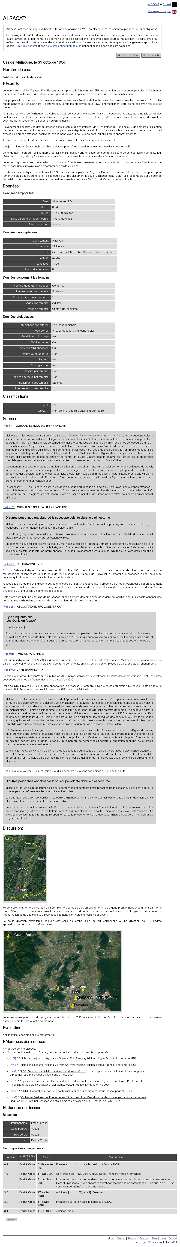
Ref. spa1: (10, 607)
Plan (154, 1238)
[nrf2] (13, 1065)
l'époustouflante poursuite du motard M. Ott (94, 436)
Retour (132, 1238)
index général (28, 46)
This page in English (162, 11)
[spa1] (13, 1081)
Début (121, 1238)
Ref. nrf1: (9, 426)
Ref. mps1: (10, 654)
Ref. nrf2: (9, 507)
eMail (111, 1238)
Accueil (167, 4)
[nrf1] (13, 1058)
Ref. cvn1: (9, 564)
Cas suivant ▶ (151, 55)
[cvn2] (13, 1097)
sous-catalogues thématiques (63, 46)
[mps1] (14, 1091)
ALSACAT (153, 4)
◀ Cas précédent (128, 55)
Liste (163, 1238)
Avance (144, 1238)
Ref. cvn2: (9, 670)
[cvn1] (13, 1071)
